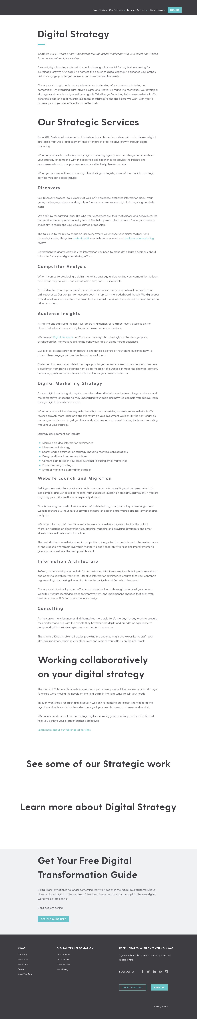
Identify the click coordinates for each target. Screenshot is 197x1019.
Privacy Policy (161, 1006)
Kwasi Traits (24, 964)
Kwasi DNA (23, 959)
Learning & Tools (136, 9)
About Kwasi (156, 9)
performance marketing (139, 238)
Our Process (63, 959)
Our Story (23, 954)
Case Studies (99, 9)
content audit (80, 238)
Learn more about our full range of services (64, 729)
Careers (22, 969)
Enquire (174, 10)
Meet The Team (25, 974)
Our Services (116, 9)
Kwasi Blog (62, 969)
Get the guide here (53, 919)
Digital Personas (63, 337)
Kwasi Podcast (133, 987)
